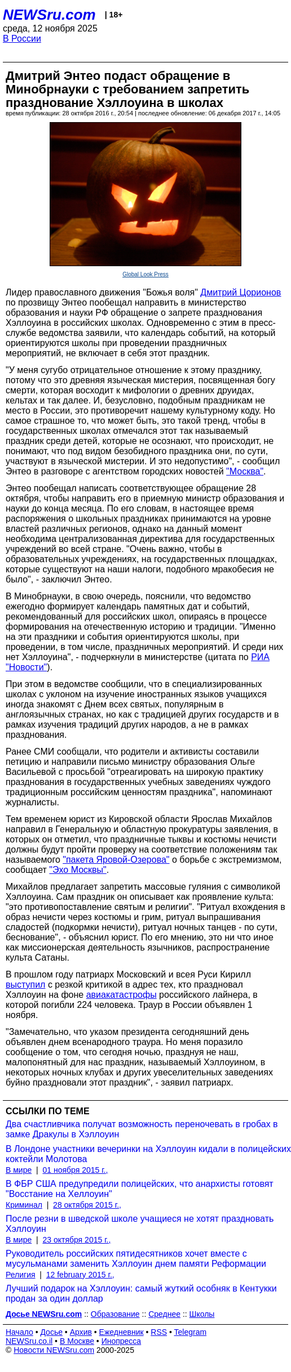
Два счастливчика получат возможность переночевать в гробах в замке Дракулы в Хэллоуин (142, 1129)
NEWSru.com (49, 14)
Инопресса (122, 1341)
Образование (115, 1314)
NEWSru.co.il (29, 1341)
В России (22, 38)
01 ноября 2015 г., (75, 1169)
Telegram (190, 1332)
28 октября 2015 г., (87, 1204)
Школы (202, 1314)
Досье (51, 1332)
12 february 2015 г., (80, 1274)
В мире (19, 1169)
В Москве (77, 1341)
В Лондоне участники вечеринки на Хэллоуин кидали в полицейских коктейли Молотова (148, 1154)
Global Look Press (145, 274)
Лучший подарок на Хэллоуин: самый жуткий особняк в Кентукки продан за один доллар (141, 1293)
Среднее (164, 1314)
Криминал (24, 1204)
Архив (81, 1332)
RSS (159, 1332)
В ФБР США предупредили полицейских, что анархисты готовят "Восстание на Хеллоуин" (140, 1189)
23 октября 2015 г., (76, 1239)
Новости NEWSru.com (54, 1350)
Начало (19, 1332)
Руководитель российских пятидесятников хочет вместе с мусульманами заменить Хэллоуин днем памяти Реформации (136, 1258)
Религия (21, 1274)
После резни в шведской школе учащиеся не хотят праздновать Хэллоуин (140, 1224)
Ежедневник (121, 1332)
